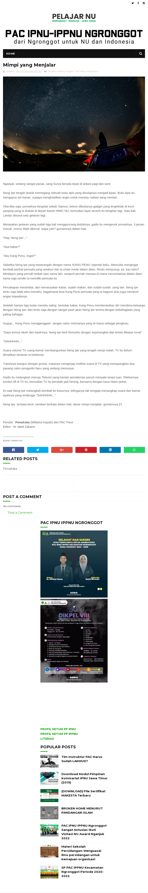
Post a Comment (20, 513)
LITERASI (47, 739)
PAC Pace (80, 72)
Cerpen (51, 72)
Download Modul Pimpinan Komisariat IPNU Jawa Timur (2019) (84, 779)
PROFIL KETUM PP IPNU (58, 730)
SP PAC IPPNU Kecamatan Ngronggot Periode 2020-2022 (82, 872)
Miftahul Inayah (65, 72)
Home (10, 54)
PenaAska (92, 72)
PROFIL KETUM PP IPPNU (59, 734)
